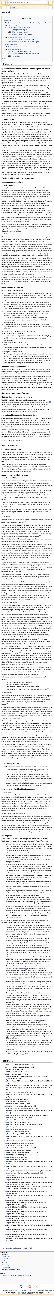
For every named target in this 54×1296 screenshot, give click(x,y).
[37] (39, 831)
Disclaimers (39, 1293)
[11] (22, 550)
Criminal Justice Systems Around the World (18, 1248)
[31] (46, 746)
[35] (9, 818)
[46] (29, 994)
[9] (25, 521)
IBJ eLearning (6, 1258)
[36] (30, 824)
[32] (40, 757)
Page (4, 7)
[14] (6, 578)
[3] (49, 436)
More (13, 7)
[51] (40, 1033)
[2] (19, 404)
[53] (27, 1053)
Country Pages (6, 1256)
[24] (49, 697)
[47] (38, 997)
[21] (34, 666)
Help (3, 1271)
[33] (46, 766)
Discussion (8, 7)
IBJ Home (5, 1261)
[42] (40, 963)
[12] (6, 559)
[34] (51, 801)
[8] (38, 509)
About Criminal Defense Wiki (25, 1293)
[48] (12, 1001)
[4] (29, 456)
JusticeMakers (6, 1263)
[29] (38, 741)
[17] (13, 634)
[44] (20, 978)
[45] (26, 985)
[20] (34, 663)
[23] (48, 688)
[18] (36, 643)
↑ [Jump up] (6, 1065)
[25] (7, 703)
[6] (35, 466)
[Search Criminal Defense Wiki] (25, 2)
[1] (50, 402)
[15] (21, 578)
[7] (18, 482)
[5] (6, 461)
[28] (23, 741)
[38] (41, 840)
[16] (7, 594)
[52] (15, 1048)
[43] (26, 970)
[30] (23, 746)
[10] (40, 535)
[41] (10, 954)
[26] (51, 731)
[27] (11, 741)
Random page (6, 1267)
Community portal (7, 1265)
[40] (49, 947)
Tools (50, 7)
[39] (46, 944)
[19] (20, 652)
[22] (29, 671)
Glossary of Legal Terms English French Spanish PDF (18, 1275)
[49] (37, 1012)
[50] (40, 1022)
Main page (5, 1254)
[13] (41, 576)
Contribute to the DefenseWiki (11, 1269)
